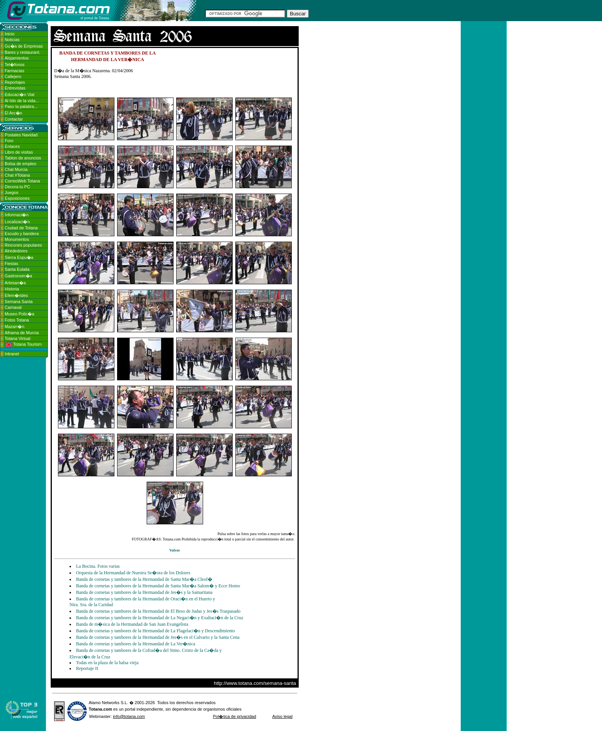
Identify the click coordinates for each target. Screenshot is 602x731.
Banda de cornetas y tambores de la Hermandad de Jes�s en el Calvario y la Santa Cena (158, 637)
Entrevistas (15, 88)
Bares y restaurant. (22, 52)
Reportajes (15, 82)
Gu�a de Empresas (24, 46)
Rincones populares (23, 245)
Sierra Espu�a (19, 257)
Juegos (11, 192)
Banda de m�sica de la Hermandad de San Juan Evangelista (132, 624)
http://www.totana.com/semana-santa (255, 683)
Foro (9, 140)
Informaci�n (16, 214)
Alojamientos (17, 58)
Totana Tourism (23, 344)
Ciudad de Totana (21, 227)
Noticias (12, 39)
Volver (174, 550)
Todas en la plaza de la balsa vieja (107, 662)
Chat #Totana (17, 175)
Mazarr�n (14, 326)
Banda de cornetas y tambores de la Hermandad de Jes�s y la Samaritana (144, 592)
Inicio (10, 33)
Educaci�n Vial (19, 94)
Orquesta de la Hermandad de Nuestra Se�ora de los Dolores (133, 572)
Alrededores (16, 251)
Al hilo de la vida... (22, 100)
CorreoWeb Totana (22, 181)
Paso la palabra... (21, 106)
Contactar (14, 119)
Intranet (12, 353)
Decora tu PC (17, 186)
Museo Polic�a (19, 314)
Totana (95, 709)
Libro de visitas (19, 152)
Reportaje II (87, 668)
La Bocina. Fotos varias (98, 566)
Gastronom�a (18, 276)
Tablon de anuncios (23, 158)
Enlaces (12, 146)
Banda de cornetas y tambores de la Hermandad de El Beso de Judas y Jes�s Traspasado (158, 611)
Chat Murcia (16, 169)
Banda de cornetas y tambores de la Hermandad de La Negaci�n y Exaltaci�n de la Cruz (159, 617)
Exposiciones (17, 198)
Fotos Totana (17, 320)
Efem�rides (16, 295)
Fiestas (11, 263)
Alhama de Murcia (22, 332)
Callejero (13, 76)
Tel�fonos (15, 64)
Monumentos (17, 239)
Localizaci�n (17, 221)
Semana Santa (19, 301)
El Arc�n (13, 113)
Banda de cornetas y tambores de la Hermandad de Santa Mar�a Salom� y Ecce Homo (158, 585)
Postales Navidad (21, 135)
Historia (12, 289)
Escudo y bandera (22, 233)
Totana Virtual (17, 338)
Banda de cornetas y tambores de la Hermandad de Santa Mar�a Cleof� (144, 579)
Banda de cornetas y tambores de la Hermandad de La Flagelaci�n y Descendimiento (155, 630)
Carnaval (13, 307)
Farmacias (14, 70)
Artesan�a (15, 282)
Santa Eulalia (17, 269)
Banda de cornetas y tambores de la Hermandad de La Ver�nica (135, 643)
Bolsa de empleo (20, 163)
